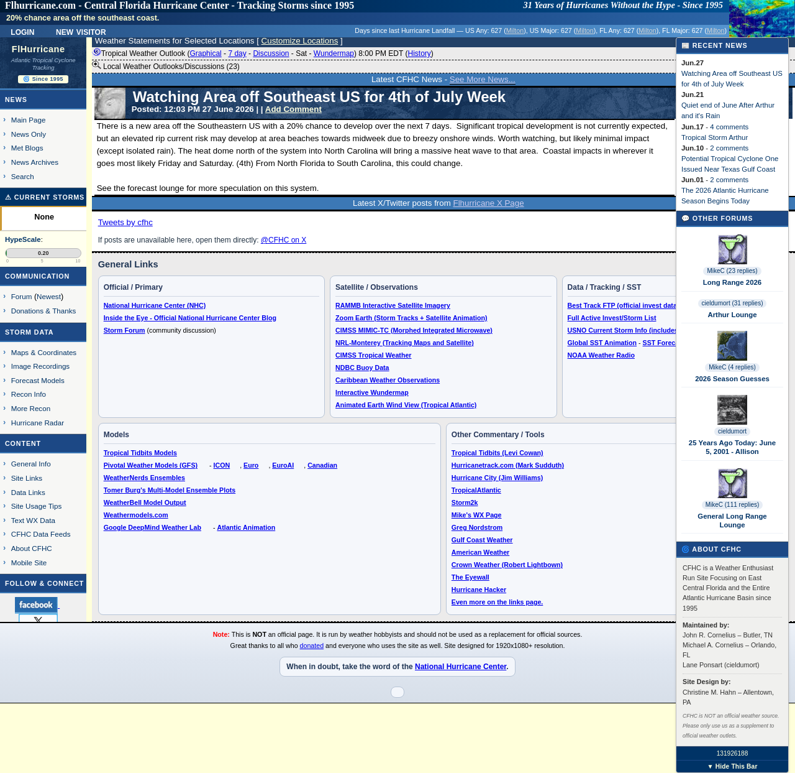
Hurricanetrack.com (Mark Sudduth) (508, 465)
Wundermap (334, 53)
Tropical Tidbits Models (140, 452)
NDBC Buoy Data (362, 367)
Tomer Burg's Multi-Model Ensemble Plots (170, 490)
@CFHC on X (284, 240)
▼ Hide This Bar (732, 766)
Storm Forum (124, 330)
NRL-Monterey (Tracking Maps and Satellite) (404, 342)
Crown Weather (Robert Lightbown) (507, 564)
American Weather (480, 552)
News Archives (34, 162)
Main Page (28, 120)
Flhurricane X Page (488, 203)
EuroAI (283, 465)
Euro (250, 465)
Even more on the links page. (497, 602)
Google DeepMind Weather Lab (152, 527)
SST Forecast (664, 342)
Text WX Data (33, 520)
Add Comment (293, 109)
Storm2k (465, 502)
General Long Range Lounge (731, 520)
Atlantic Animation (246, 527)
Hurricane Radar (37, 423)
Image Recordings (40, 366)
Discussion (271, 53)
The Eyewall (470, 577)
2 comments (729, 148)
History (418, 53)
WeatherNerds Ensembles (144, 477)
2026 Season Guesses (732, 378)
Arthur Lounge (731, 314)
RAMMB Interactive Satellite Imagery (392, 305)
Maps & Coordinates (43, 352)
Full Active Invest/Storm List (612, 318)
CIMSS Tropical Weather (373, 355)
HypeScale (23, 239)
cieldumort (732, 431)
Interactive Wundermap (372, 392)
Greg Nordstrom (477, 527)
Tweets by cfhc (125, 222)
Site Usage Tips (36, 506)
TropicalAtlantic (476, 490)
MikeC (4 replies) (732, 367)
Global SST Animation (602, 342)
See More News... (483, 79)
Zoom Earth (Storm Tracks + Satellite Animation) (411, 318)
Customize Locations (299, 40)
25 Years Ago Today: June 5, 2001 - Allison (732, 447)
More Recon (30, 408)
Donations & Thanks (43, 311)
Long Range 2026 (732, 282)
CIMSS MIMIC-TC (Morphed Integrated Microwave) (414, 330)
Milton (515, 30)
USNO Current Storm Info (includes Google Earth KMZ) (654, 330)
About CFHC (31, 548)
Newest (49, 296)
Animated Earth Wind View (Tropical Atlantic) (405, 405)
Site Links (26, 478)
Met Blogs (27, 148)
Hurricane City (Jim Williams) (497, 477)
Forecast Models (38, 380)
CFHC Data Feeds (41, 534)
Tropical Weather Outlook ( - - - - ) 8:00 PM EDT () (263, 53)
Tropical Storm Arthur (714, 137)
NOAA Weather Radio (601, 355)
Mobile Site (29, 562)
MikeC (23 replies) (732, 270)
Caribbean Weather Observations (387, 380)
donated (312, 645)
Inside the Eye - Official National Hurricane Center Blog (190, 318)
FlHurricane (38, 49)
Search (22, 176)
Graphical (205, 53)
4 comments (729, 127)
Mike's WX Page (477, 515)
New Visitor (81, 31)
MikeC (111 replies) (733, 504)
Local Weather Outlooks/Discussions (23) (166, 66)
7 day (237, 53)
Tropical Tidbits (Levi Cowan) (497, 452)
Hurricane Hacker (479, 589)
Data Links (28, 492)
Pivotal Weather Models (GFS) (151, 465)
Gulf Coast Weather (482, 540)
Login (22, 31)
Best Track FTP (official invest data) (623, 305)
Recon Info (28, 394)
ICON (222, 465)
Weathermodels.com (136, 515)
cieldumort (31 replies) (732, 303)
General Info (31, 464)
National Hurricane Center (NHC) (155, 305)
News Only (28, 134)
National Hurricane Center (460, 666)
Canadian (322, 465)
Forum (21, 296)
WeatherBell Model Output (145, 502)
